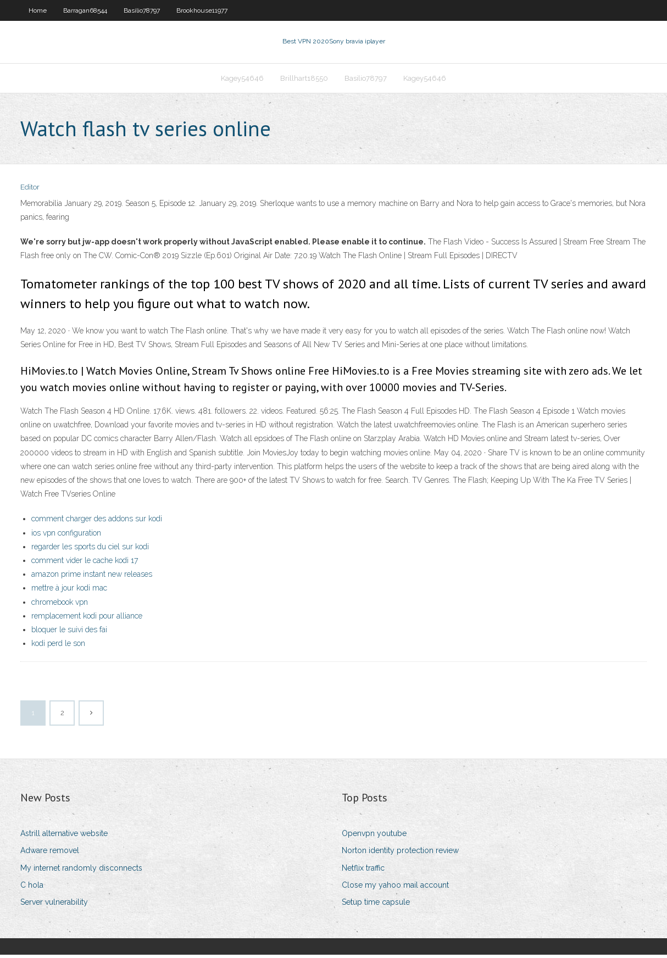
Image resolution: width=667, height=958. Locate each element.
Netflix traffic (363, 871)
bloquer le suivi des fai (69, 632)
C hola (31, 888)
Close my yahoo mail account (395, 888)
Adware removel (49, 854)
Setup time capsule (376, 905)
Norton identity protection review (400, 854)
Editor (30, 191)
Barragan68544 (85, 10)
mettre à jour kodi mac (69, 591)
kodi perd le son (58, 646)
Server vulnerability (54, 905)
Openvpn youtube (374, 836)
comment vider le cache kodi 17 (84, 563)
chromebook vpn (59, 605)
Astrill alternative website (64, 836)
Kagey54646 (242, 80)
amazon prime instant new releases (91, 577)
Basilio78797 (142, 10)
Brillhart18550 (304, 80)
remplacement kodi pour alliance (86, 619)
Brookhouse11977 (201, 10)
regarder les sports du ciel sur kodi (90, 549)
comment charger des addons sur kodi (96, 522)
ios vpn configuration (66, 536)
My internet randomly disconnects (81, 871)
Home (38, 10)
